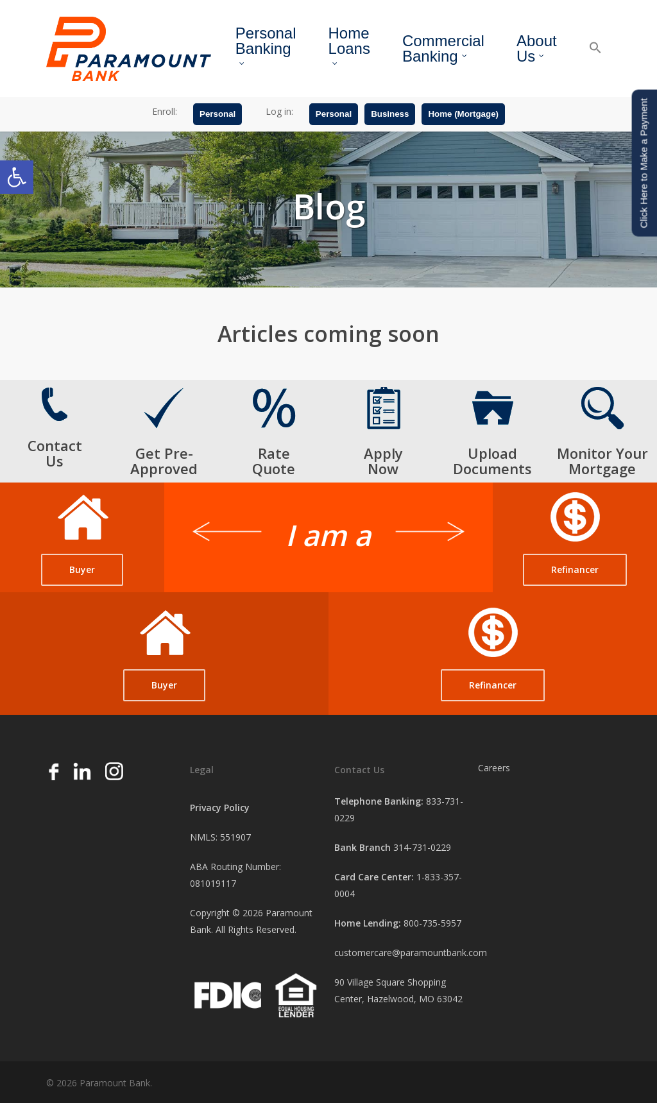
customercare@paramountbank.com (410, 952)
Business (390, 117)
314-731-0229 (422, 847)
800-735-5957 (432, 923)
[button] (16, 177)
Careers (494, 768)
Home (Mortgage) (463, 117)
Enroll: (164, 114)
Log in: (279, 114)
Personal (217, 117)
